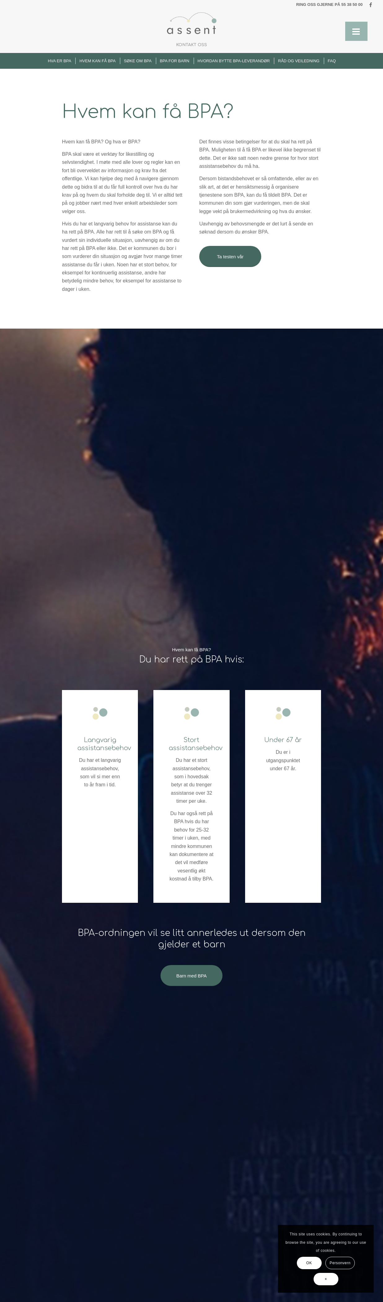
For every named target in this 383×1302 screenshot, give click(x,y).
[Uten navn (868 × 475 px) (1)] (192, 23)
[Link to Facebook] (370, 4)
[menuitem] (191, 45)
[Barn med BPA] (191, 975)
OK (309, 1263)
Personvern (340, 1263)
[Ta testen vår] (230, 256)
